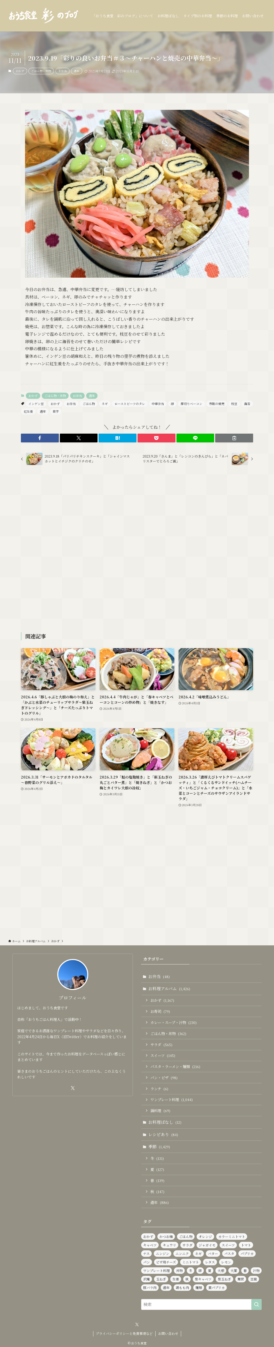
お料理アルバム (169, 988)
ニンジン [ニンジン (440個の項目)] (162, 1253)
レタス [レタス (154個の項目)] (210, 1262)
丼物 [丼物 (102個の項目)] (179, 1270)
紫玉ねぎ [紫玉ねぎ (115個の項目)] (224, 1279)
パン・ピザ (164, 1077)
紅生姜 (28, 411)
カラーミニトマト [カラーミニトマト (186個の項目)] (231, 1236)
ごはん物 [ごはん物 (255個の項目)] (185, 1236)
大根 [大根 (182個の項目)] (220, 1270)
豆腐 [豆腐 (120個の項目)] (253, 1279)
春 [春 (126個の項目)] (245, 1270)
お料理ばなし (164, 1122)
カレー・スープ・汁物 (173, 1022)
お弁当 (62, 71)
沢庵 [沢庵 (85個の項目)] (146, 1279)
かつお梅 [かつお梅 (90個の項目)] (166, 1236)
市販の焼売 (216, 403)
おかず (20, 71)
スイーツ (162, 1055)
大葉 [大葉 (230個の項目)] (233, 1270)
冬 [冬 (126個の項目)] (190, 1270)
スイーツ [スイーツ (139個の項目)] (228, 1245)
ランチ (159, 1088)
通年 (76, 71)
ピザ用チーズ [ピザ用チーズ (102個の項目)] (166, 1262)
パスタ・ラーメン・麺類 (175, 1066)
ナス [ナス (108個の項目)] (146, 1253)
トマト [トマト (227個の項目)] (246, 1245)
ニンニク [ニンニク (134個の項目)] (182, 1253)
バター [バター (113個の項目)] (213, 1253)
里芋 (56, 411)
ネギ (105, 403)
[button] (40, 438)
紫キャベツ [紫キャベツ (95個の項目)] (203, 1279)
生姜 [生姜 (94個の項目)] (175, 1279)
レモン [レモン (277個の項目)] (226, 1262)
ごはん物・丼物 (41, 71)
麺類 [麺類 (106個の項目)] (198, 1287)
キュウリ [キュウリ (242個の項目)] (169, 1245)
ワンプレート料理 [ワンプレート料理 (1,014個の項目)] (156, 1270)
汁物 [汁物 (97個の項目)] (256, 1270)
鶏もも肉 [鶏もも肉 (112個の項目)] (182, 1287)
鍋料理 (160, 1110)
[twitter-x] (72, 1088)
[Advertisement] (137, 549)
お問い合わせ (168, 1333)
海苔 (247, 403)
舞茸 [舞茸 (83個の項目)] (240, 1279)
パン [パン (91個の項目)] (146, 1262)
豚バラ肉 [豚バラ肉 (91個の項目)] (150, 1287)
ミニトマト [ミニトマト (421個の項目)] (190, 1262)
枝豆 (234, 403)
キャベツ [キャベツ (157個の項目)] (150, 1245)
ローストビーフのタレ (130, 403)
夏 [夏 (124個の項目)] (209, 1270)
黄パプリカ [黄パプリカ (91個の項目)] (216, 1287)
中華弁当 (158, 403)
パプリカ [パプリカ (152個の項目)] (247, 1253)
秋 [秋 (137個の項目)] (187, 1279)
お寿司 (160, 1011)
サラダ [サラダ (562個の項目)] (187, 1245)
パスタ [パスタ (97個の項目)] (229, 1253)
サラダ (161, 1044)
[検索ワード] (201, 1304)
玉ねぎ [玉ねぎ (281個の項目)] (161, 1279)
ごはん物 (89, 403)
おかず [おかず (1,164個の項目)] (148, 1236)
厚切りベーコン (191, 403)
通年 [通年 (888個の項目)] (166, 1287)
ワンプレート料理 (171, 1099)
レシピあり (163, 1134)
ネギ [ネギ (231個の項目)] (198, 1253)
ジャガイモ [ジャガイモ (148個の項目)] (207, 1245)
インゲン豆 (36, 403)
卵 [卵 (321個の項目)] (200, 1270)
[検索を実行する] (256, 1304)
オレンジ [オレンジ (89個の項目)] (205, 1236)
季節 (159, 1147)
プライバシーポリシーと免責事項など (124, 1333)
